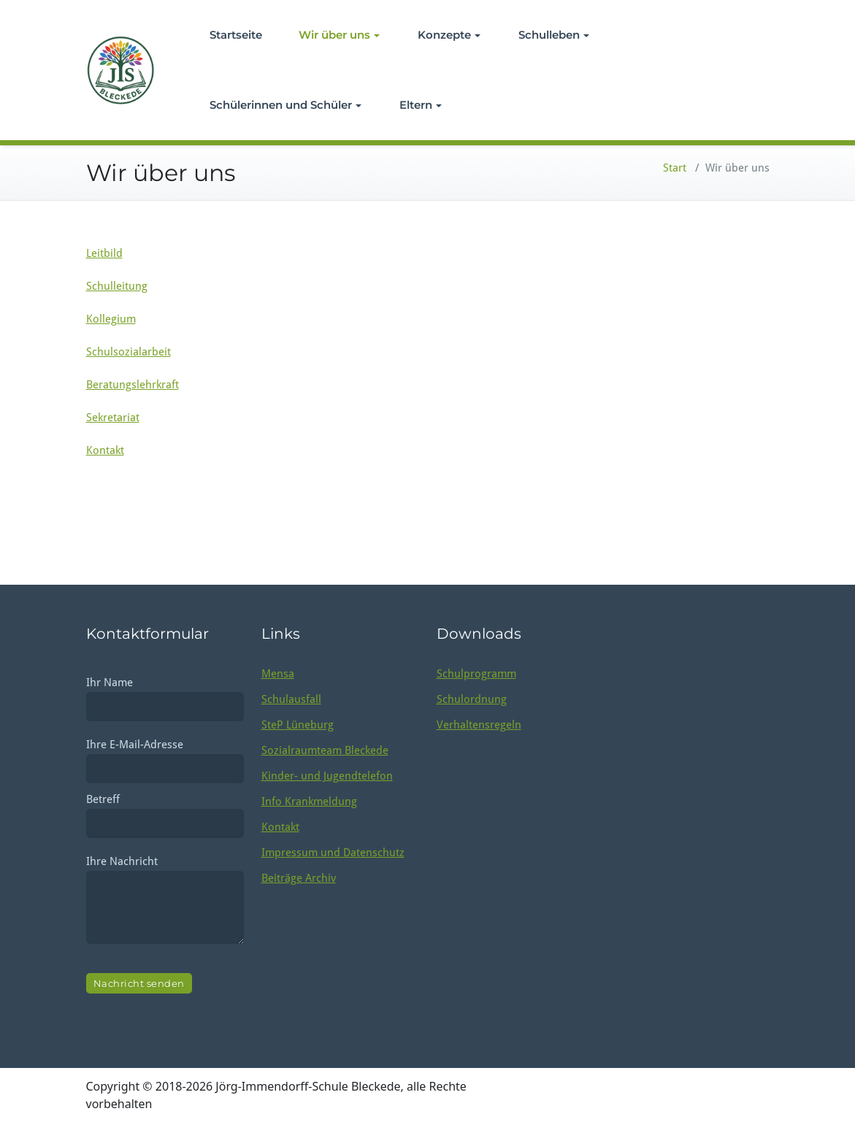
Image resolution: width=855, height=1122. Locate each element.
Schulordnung (472, 699)
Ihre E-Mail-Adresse (165, 756)
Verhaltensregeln (479, 724)
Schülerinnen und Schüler (285, 105)
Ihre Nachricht (165, 902)
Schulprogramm (476, 673)
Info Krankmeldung (309, 801)
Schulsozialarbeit (128, 351)
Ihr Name (165, 694)
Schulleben (553, 35)
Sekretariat (112, 417)
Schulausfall (291, 699)
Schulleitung (116, 286)
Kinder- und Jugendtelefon (327, 776)
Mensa (277, 673)
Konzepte (449, 35)
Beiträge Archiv (298, 878)
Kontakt (105, 450)
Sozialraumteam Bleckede (324, 750)
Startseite (236, 35)
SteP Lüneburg (297, 724)
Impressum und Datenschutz (333, 852)
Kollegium (111, 319)
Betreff (165, 811)
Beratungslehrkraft (132, 384)
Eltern (420, 105)
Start (674, 167)
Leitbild (104, 253)
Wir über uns (339, 35)
